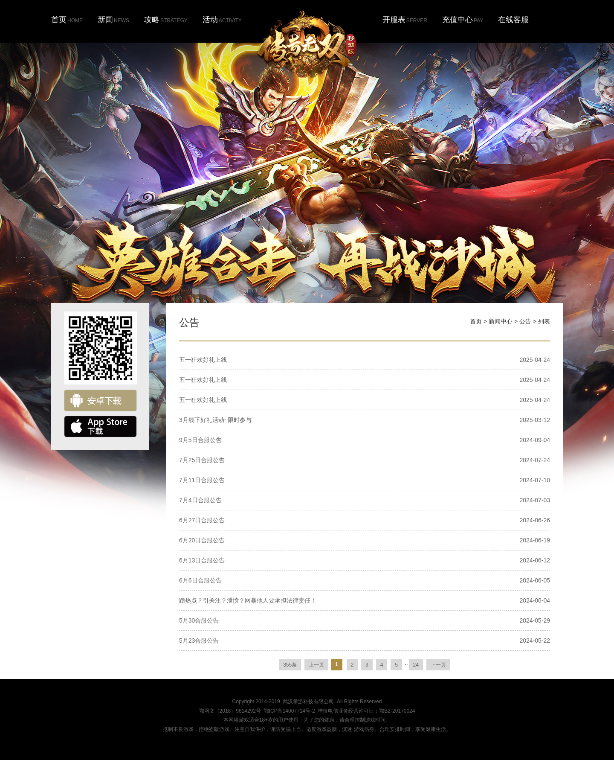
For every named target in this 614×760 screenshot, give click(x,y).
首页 (67, 19)
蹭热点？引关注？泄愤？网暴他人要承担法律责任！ (247, 600)
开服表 (404, 19)
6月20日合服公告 (202, 540)
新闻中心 (501, 321)
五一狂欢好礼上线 (203, 359)
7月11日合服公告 (202, 480)
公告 (525, 321)
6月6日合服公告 (200, 580)
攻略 (166, 19)
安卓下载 (100, 400)
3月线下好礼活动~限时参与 (215, 419)
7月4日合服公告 (200, 500)
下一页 (438, 665)
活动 (222, 19)
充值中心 (462, 19)
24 (416, 665)
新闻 (113, 19)
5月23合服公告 (199, 640)
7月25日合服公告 (202, 460)
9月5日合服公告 (200, 440)
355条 (290, 665)
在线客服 (513, 19)
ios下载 (100, 426)
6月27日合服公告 (202, 520)
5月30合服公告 (199, 620)
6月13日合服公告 (202, 560)
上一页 (316, 665)
